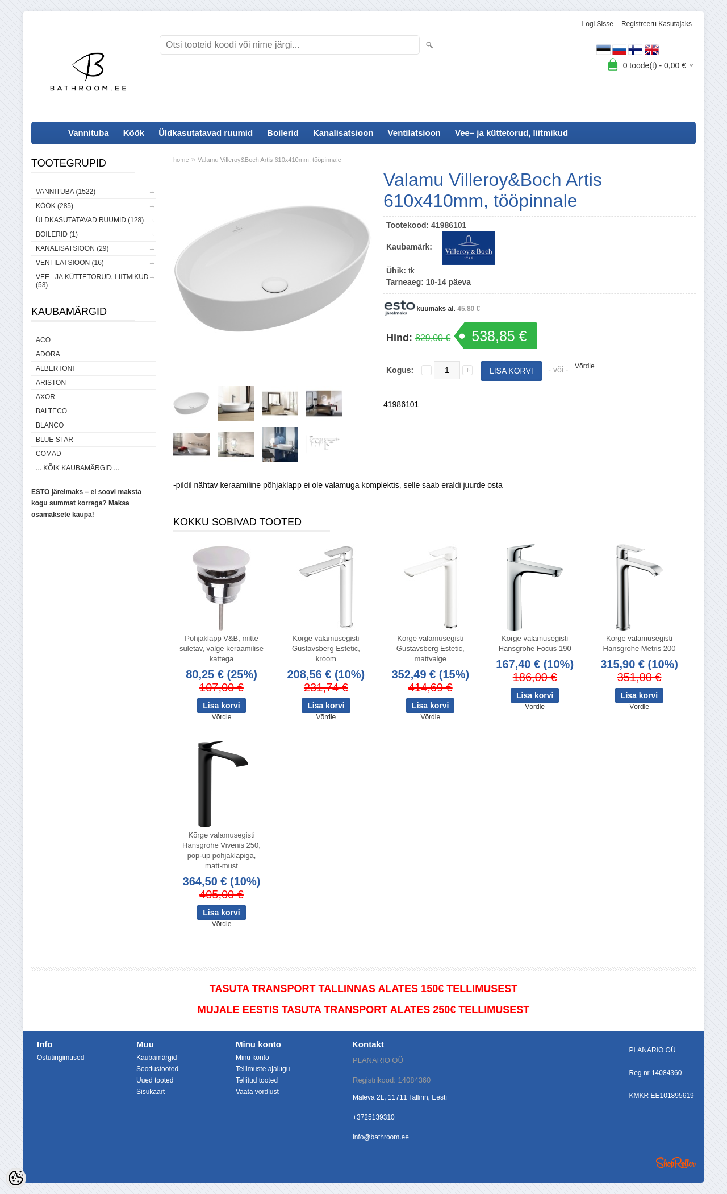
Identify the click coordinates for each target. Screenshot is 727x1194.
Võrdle (585, 366)
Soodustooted (157, 1069)
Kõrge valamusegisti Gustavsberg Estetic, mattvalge (430, 648)
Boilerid (283, 133)
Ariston (51, 383)
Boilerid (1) (57, 234)
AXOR (45, 397)
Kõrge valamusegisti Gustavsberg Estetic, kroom (326, 648)
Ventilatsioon (414, 133)
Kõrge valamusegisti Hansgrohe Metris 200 (639, 643)
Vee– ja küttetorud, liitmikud (511, 133)
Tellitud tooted (257, 1080)
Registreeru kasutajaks (656, 24)
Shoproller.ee (676, 1162)
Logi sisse (597, 24)
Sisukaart (150, 1092)
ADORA (48, 354)
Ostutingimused (60, 1058)
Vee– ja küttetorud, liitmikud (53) (92, 281)
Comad (48, 454)
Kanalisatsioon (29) (72, 248)
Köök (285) (54, 206)
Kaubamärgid (156, 1058)
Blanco (50, 425)
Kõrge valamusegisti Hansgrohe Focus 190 (535, 643)
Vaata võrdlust (257, 1092)
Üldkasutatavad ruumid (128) (90, 220)
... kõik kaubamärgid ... (77, 468)
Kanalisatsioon (343, 133)
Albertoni (55, 368)
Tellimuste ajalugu (263, 1069)
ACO (43, 340)
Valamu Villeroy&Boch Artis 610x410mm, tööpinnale (269, 159)
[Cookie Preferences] (16, 1178)
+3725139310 (374, 1117)
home (181, 159)
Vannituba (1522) (65, 192)
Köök (134, 133)
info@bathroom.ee (381, 1137)
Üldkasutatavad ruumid (205, 133)
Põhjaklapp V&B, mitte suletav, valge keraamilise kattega (221, 648)
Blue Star (54, 439)
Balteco (51, 411)
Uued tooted (154, 1080)
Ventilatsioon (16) (70, 263)
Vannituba (88, 133)
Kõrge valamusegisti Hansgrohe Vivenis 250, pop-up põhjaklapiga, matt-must (221, 850)
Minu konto (252, 1058)
